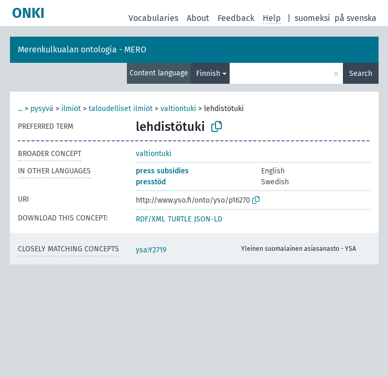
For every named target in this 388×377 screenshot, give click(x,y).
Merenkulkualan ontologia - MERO (82, 49)
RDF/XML (150, 219)
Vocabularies (153, 18)
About (198, 18)
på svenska (355, 18)
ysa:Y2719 (151, 250)
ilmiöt (71, 108)
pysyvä (41, 108)
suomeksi (312, 18)
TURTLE (179, 219)
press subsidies (162, 171)
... (20, 108)
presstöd (151, 182)
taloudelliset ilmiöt (121, 108)
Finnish (208, 73)
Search (360, 73)
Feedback (236, 18)
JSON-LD (208, 219)
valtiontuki (178, 108)
